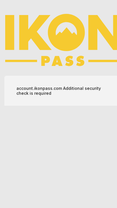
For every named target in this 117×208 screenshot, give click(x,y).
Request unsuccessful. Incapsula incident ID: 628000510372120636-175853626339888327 (58, 104)
